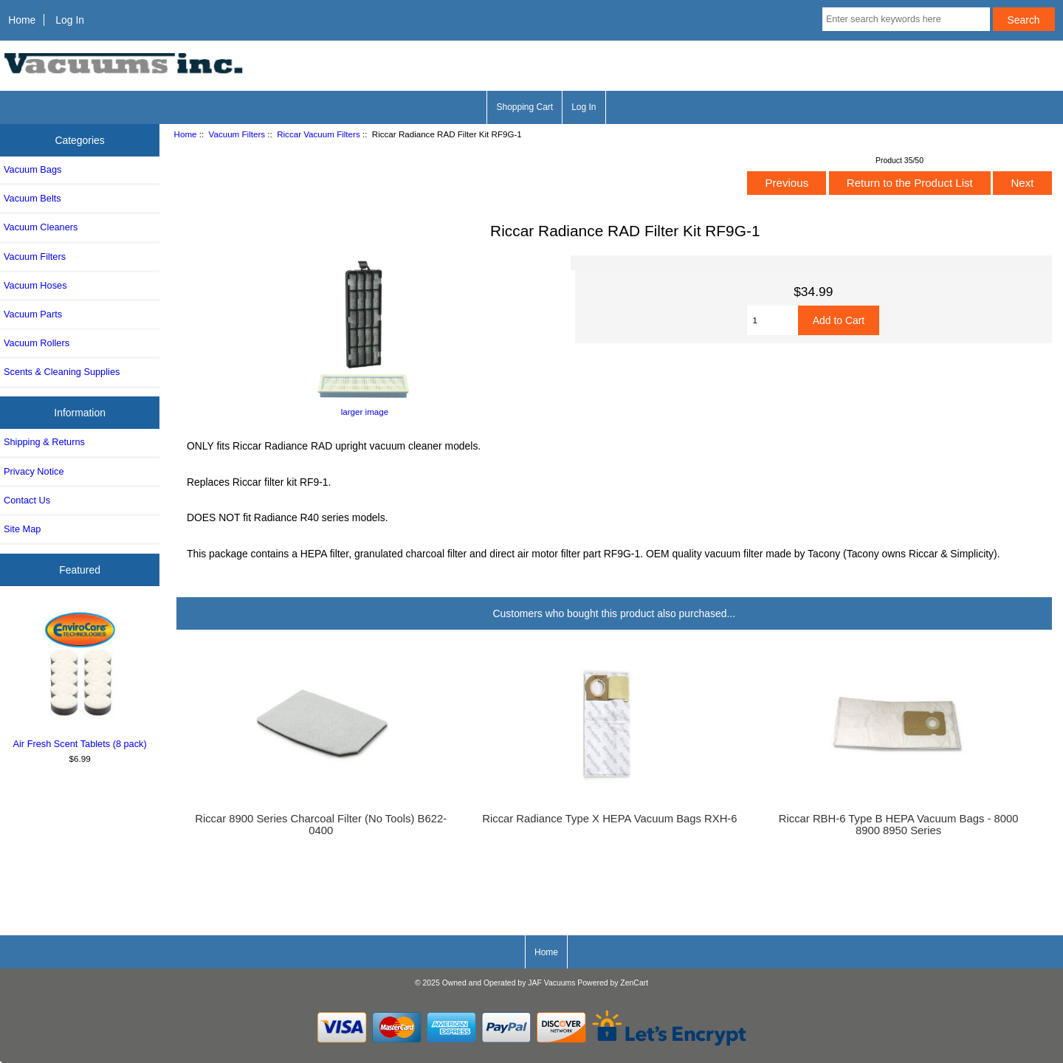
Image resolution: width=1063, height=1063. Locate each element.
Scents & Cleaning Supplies (62, 371)
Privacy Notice (33, 471)
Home (21, 20)
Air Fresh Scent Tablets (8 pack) (80, 677)
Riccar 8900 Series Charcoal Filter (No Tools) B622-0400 (321, 824)
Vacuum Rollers (36, 342)
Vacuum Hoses (35, 285)
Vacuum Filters (237, 134)
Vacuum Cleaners (41, 227)
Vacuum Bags (32, 169)
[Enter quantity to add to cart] (772, 320)
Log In (69, 20)
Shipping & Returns (44, 441)
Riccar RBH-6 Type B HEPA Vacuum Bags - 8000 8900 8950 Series (899, 824)
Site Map (22, 528)
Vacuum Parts (33, 314)
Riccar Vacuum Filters (318, 134)
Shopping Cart (524, 107)
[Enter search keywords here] (906, 19)
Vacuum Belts (32, 198)
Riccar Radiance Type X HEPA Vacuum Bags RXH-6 (609, 819)
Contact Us (27, 500)
